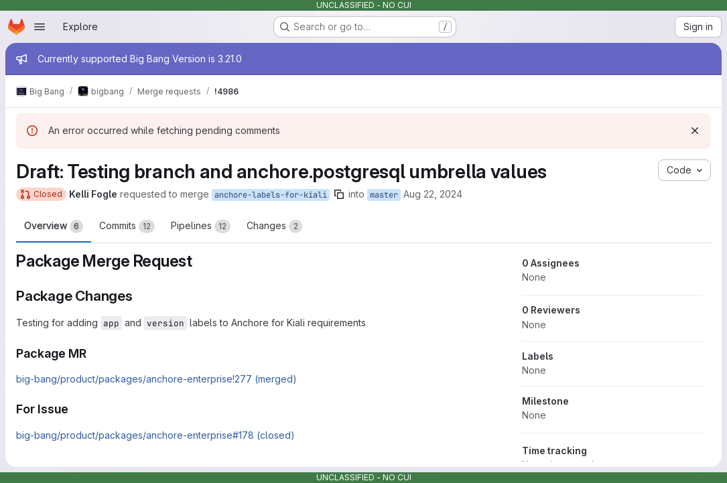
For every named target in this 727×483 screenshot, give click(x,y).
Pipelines (200, 226)
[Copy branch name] (339, 194)
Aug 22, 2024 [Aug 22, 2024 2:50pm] (432, 194)
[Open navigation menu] (39, 27)
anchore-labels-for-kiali (270, 195)
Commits (127, 226)
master (384, 195)
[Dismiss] (695, 131)
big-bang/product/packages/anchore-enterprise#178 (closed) (155, 435)
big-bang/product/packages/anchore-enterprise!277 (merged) (156, 379)
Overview (53, 226)
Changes (274, 226)
